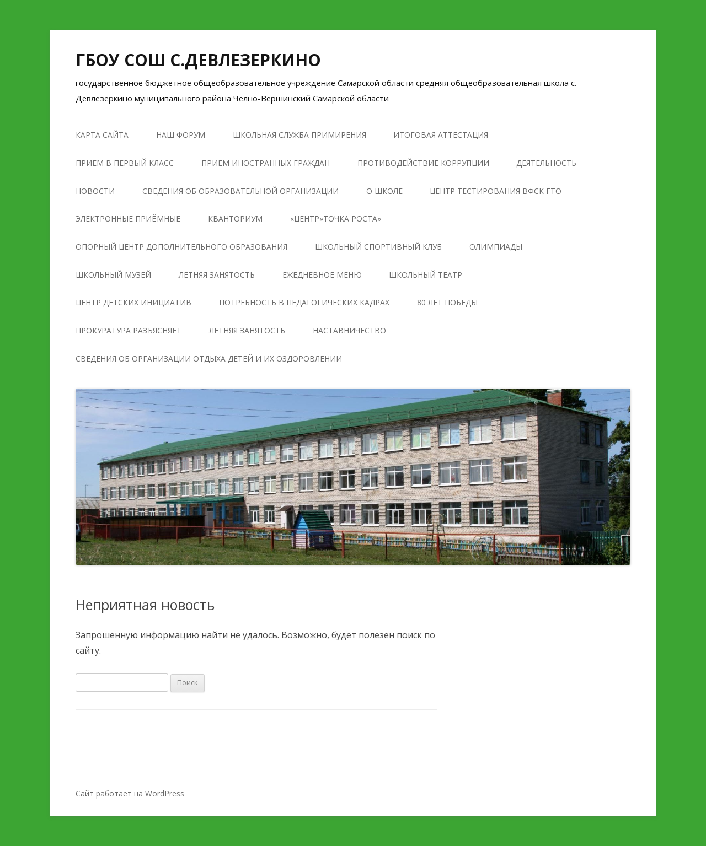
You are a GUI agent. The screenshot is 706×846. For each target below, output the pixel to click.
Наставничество (349, 330)
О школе (384, 191)
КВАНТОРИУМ (235, 218)
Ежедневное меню (322, 275)
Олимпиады (495, 246)
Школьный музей (113, 275)
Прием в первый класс (125, 163)
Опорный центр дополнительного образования (181, 246)
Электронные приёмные (128, 218)
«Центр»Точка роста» (335, 218)
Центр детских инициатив (133, 302)
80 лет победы (447, 302)
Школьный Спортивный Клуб (378, 246)
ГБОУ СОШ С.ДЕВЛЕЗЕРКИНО (198, 60)
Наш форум (180, 135)
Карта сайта (102, 135)
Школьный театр (425, 275)
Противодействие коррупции (423, 163)
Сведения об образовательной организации (240, 191)
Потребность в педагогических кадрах (304, 302)
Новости (95, 191)
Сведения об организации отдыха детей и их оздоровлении (209, 358)
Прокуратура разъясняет (128, 330)
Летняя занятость (217, 275)
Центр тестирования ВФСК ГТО (495, 191)
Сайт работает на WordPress (130, 793)
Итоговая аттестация (440, 135)
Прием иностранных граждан (265, 163)
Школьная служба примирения (299, 135)
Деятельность (546, 163)
